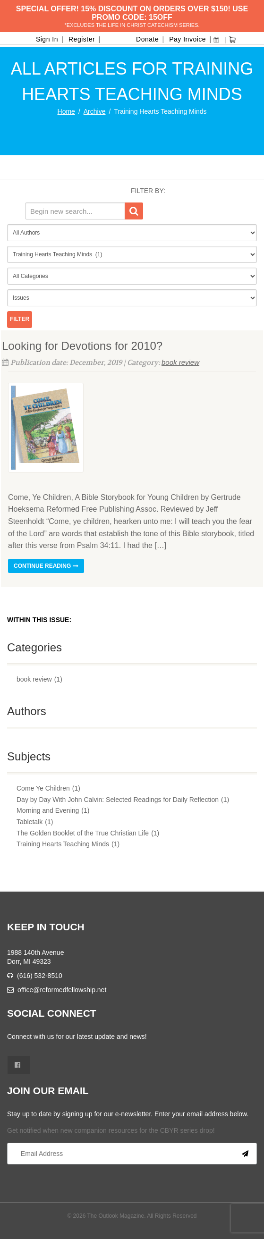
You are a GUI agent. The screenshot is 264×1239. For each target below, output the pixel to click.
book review (180, 362)
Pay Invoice (187, 39)
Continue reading (46, 566)
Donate (147, 39)
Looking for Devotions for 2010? (82, 345)
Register (81, 39)
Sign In (47, 39)
